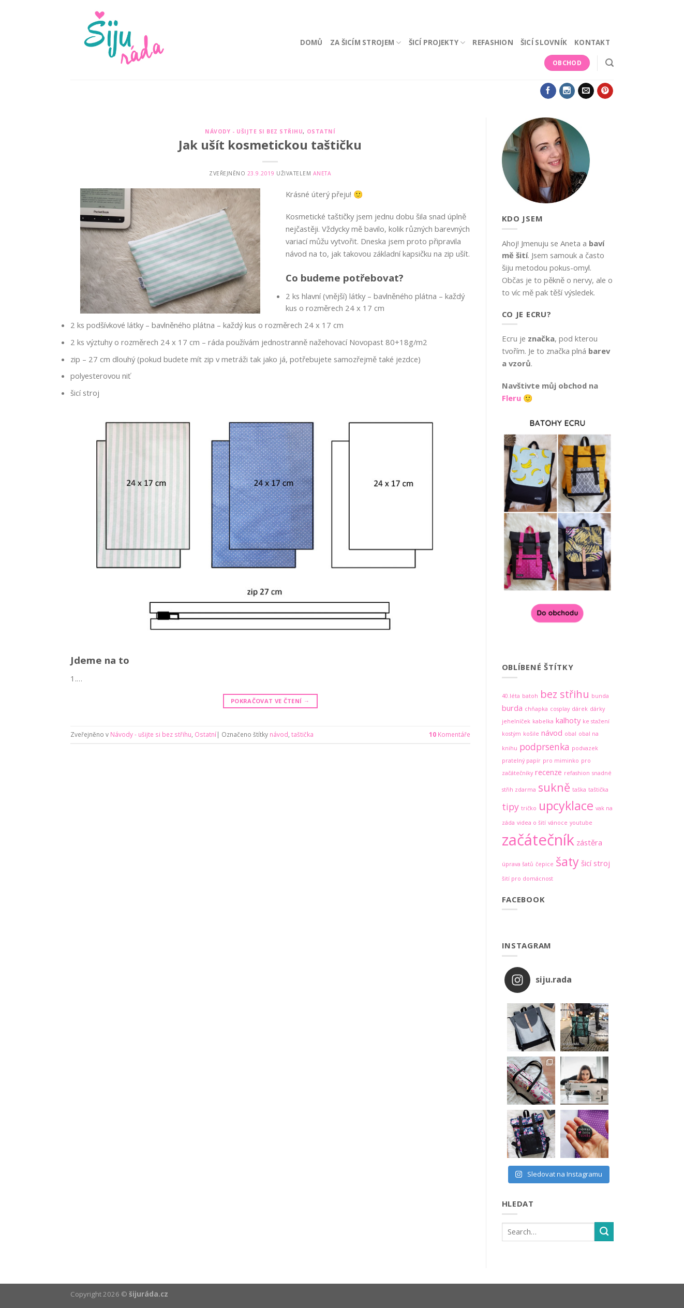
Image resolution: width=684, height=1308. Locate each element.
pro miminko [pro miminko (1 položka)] (561, 760)
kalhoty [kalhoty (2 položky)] (568, 720)
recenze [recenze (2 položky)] (548, 772)
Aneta (322, 173)
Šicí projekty (437, 43)
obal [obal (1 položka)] (570, 733)
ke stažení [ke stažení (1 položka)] (596, 721)
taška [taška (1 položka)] (579, 789)
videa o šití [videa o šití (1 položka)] (531, 822)
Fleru (511, 398)
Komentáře (449, 734)
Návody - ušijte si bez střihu (254, 131)
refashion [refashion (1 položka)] (577, 773)
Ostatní (321, 131)
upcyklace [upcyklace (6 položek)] (566, 805)
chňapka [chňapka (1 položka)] (536, 708)
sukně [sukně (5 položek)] (554, 787)
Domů (311, 42)
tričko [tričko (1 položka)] (529, 808)
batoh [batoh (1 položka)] (530, 696)
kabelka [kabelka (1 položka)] (543, 721)
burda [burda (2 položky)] (512, 708)
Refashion (492, 42)
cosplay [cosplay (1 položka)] (560, 708)
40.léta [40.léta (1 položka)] (511, 696)
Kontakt (592, 42)
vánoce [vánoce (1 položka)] (558, 822)
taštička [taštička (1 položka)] (598, 789)
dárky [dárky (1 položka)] (597, 708)
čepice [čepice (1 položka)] (545, 864)
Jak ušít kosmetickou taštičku (270, 145)
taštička (302, 734)
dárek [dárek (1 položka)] (580, 708)
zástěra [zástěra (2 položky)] (589, 842)
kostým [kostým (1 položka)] (511, 733)
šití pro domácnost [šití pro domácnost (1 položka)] (527, 878)
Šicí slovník (544, 42)
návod (279, 734)
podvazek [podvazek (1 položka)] (585, 748)
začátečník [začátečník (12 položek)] (538, 839)
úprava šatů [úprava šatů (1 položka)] (517, 864)
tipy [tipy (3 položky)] (510, 806)
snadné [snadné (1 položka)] (602, 773)
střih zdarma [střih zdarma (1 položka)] (519, 789)
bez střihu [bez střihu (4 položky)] (564, 694)
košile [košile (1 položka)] (531, 733)
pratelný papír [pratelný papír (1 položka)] (521, 760)
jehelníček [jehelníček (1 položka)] (516, 721)
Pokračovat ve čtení (270, 701)
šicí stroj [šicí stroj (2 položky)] (595, 863)
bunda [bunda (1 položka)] (600, 696)
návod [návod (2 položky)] (551, 732)
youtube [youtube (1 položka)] (581, 822)
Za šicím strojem (366, 43)
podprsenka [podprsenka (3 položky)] (544, 746)
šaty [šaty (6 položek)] (567, 861)
